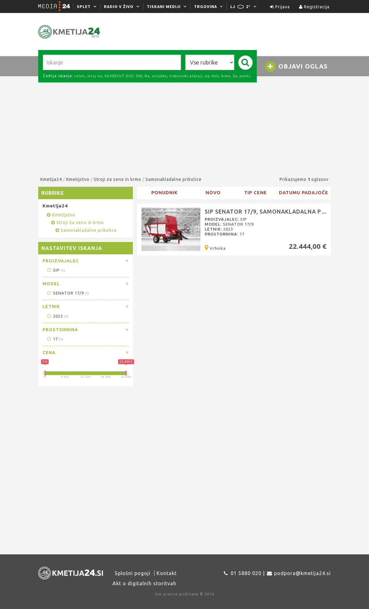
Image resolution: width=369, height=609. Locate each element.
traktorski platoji (186, 76)
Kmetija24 (51, 179)
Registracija (314, 6)
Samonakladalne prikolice (174, 179)
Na (147, 76)
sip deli (212, 76)
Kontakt (167, 573)
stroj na (94, 76)
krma (225, 76)
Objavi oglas (296, 66)
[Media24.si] (55, 6)
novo (213, 192)
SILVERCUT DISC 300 (123, 76)
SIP (56, 270)
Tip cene (255, 192)
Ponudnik (164, 192)
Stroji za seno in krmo (117, 179)
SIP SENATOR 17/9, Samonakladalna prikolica (276, 211)
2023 (57, 316)
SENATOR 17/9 (68, 293)
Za (235, 76)
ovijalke (159, 76)
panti (245, 76)
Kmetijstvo (77, 179)
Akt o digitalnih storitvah (144, 583)
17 (55, 339)
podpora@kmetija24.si (302, 573)
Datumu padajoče (303, 192)
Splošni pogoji (132, 573)
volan (79, 76)
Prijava (280, 6)
